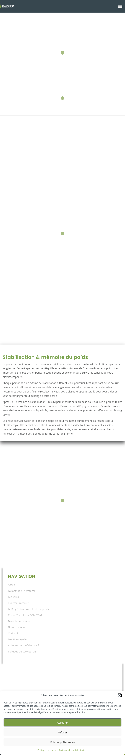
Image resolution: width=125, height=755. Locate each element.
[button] (119, 695)
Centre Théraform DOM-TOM (25, 615)
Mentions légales (18, 639)
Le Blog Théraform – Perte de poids (28, 609)
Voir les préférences (62, 742)
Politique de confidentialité (72, 750)
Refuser (62, 732)
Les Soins (13, 597)
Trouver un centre (18, 603)
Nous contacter (17, 627)
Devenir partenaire (19, 621)
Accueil (12, 584)
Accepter (62, 722)
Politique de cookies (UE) (22, 651)
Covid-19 (13, 633)
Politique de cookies (48, 750)
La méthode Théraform (21, 591)
